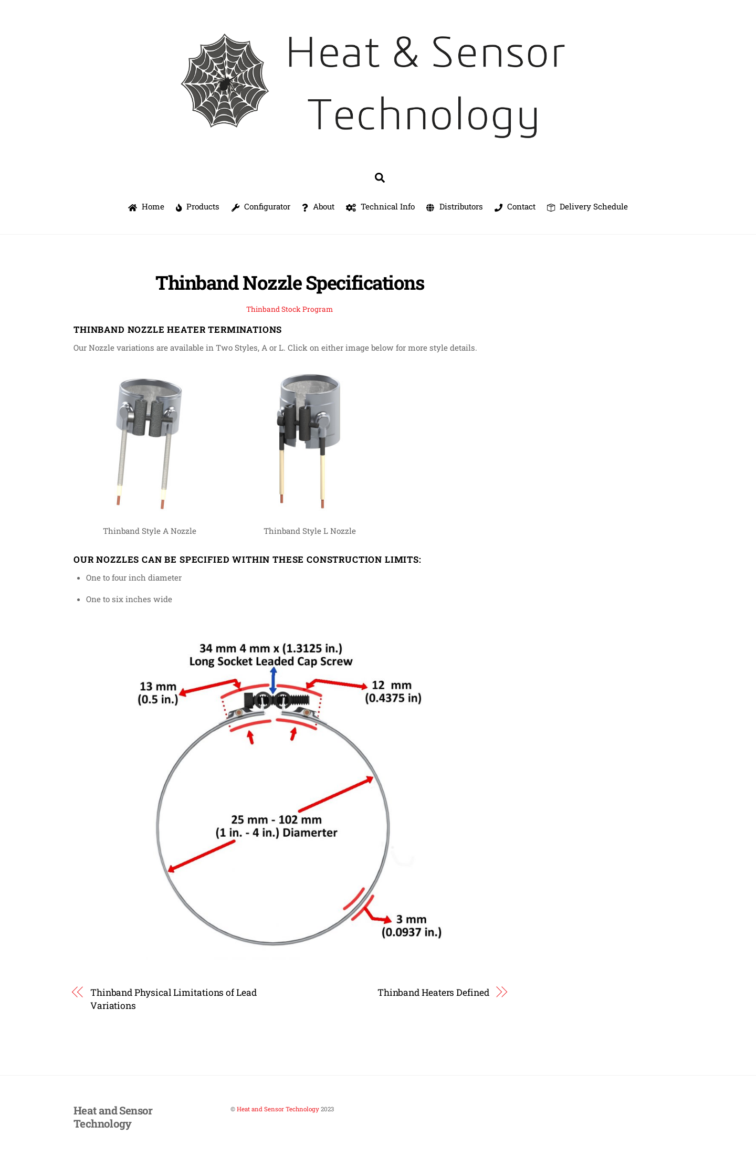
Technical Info (380, 206)
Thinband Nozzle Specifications (289, 282)
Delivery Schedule (587, 206)
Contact (515, 206)
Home (146, 206)
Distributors (454, 206)
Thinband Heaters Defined (433, 992)
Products (197, 206)
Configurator (261, 206)
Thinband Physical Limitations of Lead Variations (173, 999)
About (318, 206)
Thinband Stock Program (289, 309)
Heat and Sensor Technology (278, 1109)
